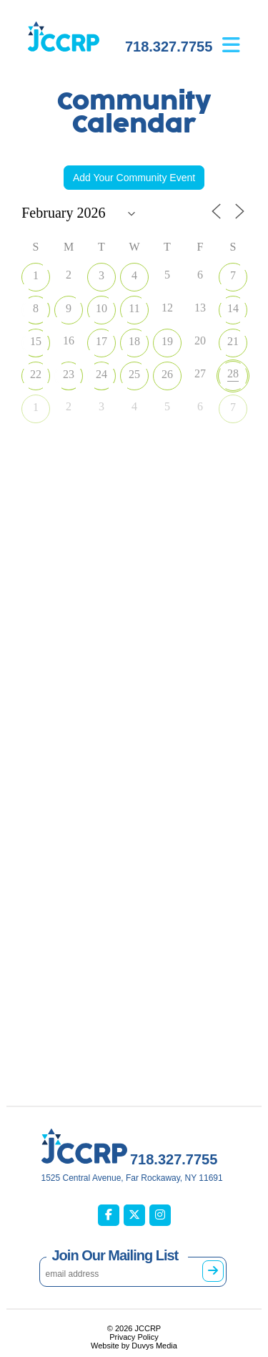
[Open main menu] (242, 34)
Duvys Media (154, 1345)
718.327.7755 (168, 46)
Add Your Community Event (134, 177)
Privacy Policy (133, 1337)
